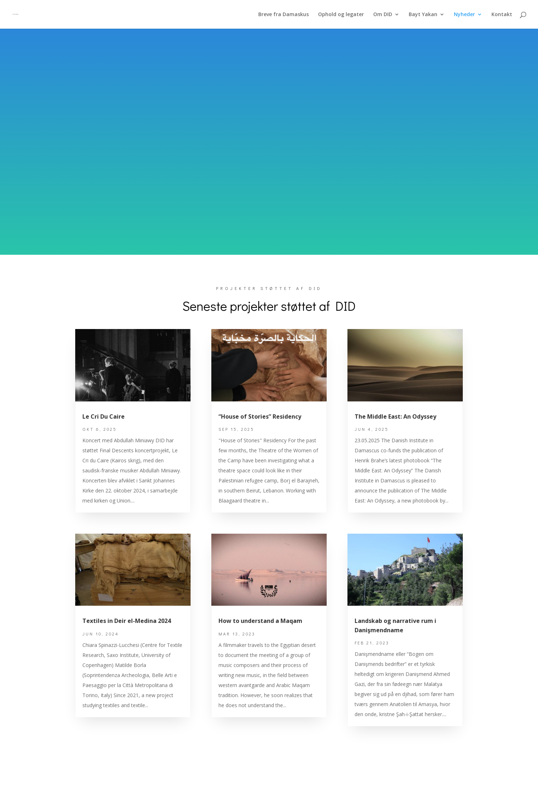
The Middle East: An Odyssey (395, 416)
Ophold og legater (341, 15)
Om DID (382, 15)
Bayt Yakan (423, 15)
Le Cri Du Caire (103, 416)
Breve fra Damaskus (283, 15)
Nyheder (464, 15)
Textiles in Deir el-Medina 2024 (126, 621)
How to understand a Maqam (260, 621)
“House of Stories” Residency (259, 416)
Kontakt (501, 15)
